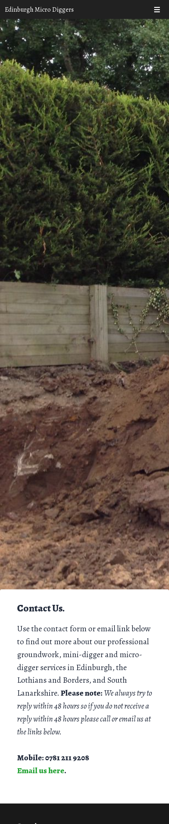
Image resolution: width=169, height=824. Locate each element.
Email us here (40, 770)
